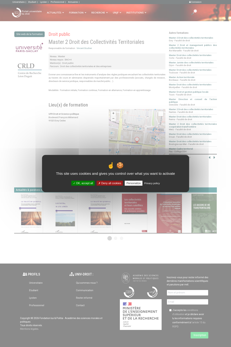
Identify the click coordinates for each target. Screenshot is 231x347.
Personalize (133, 183)
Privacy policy (152, 183)
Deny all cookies (109, 183)
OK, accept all (83, 183)
